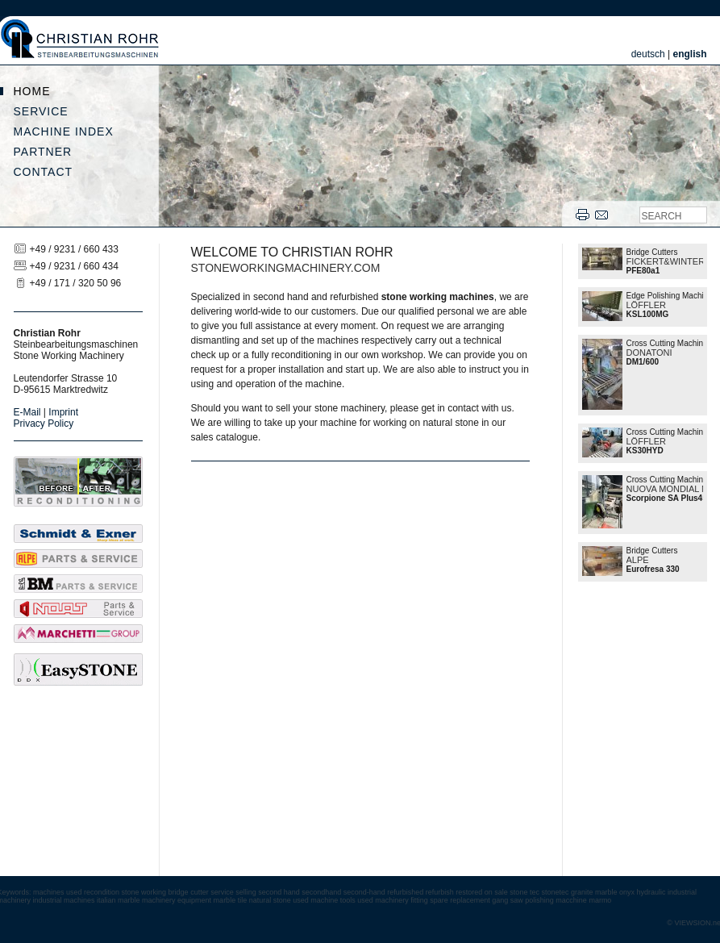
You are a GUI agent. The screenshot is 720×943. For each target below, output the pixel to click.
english (689, 54)
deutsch (648, 54)
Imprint (63, 412)
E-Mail (27, 412)
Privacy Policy (44, 423)
